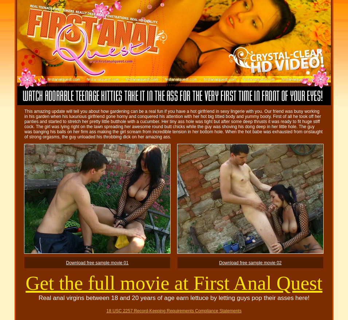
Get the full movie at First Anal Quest (174, 283)
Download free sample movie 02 (250, 262)
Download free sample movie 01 (97, 262)
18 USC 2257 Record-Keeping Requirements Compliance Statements (174, 310)
